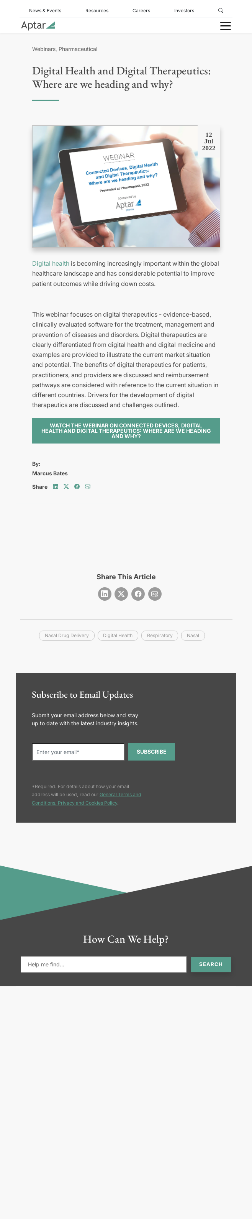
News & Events (45, 10)
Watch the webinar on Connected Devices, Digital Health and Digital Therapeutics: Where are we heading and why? (126, 430)
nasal (193, 635)
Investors (184, 10)
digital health (118, 635)
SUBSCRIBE (152, 751)
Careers (141, 10)
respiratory (160, 635)
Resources (96, 10)
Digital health (50, 263)
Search (211, 964)
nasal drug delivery (67, 635)
